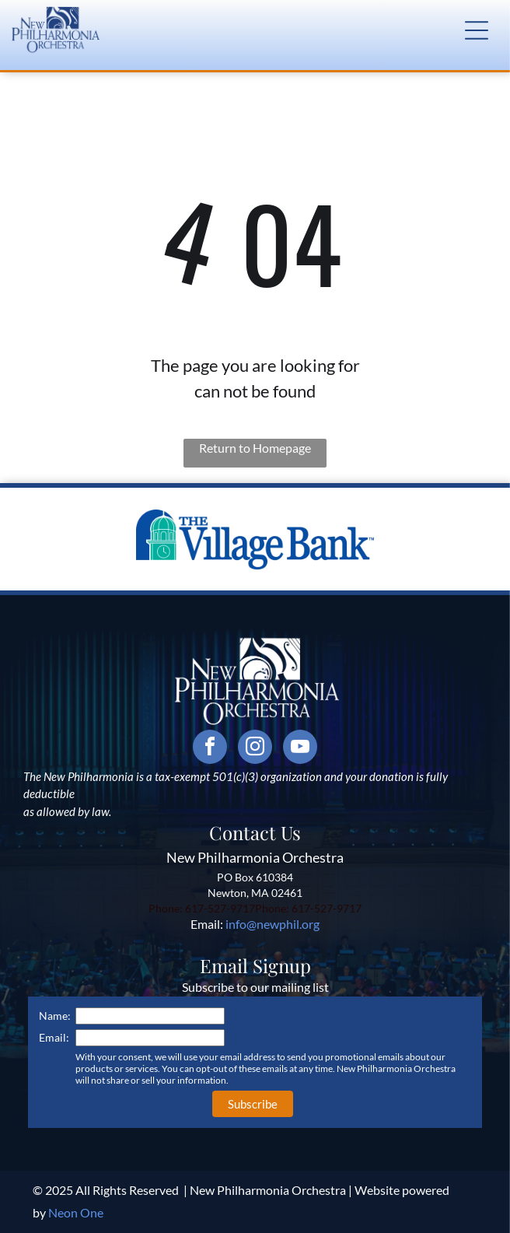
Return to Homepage (255, 447)
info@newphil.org (272, 923)
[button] (476, 30)
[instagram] (255, 749)
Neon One (75, 1212)
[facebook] (210, 749)
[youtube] (300, 749)
